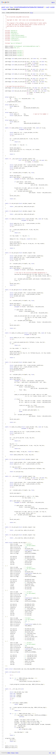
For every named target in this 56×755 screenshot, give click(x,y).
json (53, 752)
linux (11, 7)
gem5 (3, 7)
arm (7, 7)
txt (50, 752)
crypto (4, 9)
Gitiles (8, 752)
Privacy (12, 752)
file (31, 12)
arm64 (52, 7)
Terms (16, 752)
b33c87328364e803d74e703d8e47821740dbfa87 (29, 7)
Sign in (53, 2)
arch (47, 7)
